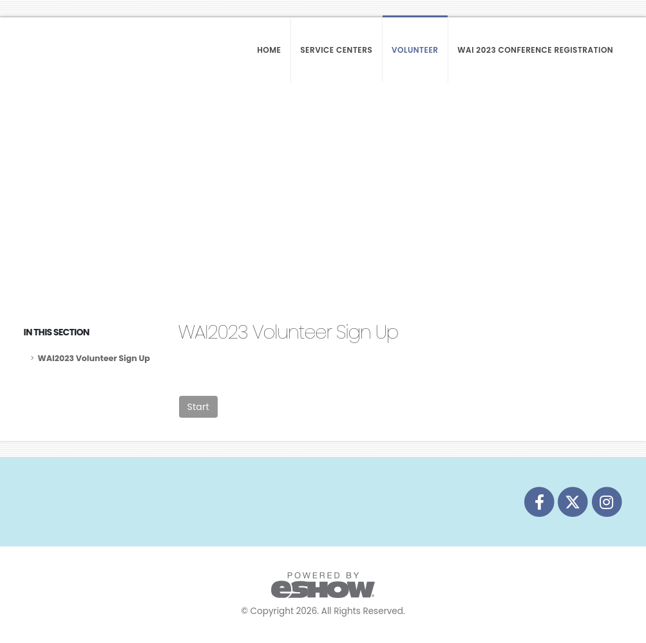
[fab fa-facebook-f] (539, 501)
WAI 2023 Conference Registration (535, 49)
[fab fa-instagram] (606, 501)
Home (269, 49)
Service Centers (336, 49)
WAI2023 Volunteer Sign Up (94, 358)
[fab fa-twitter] (574, 501)
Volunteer (415, 49)
